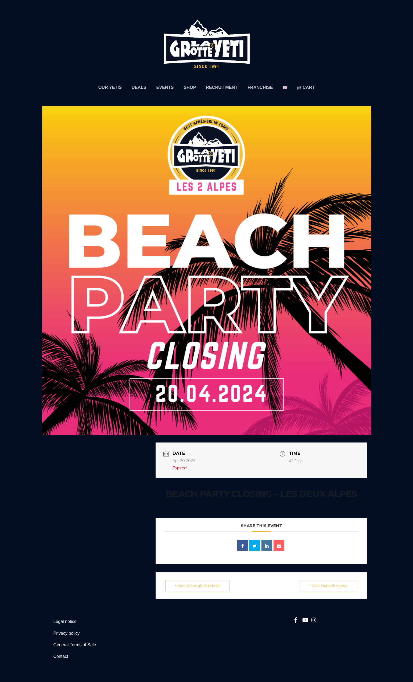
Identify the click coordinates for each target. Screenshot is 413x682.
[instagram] (314, 619)
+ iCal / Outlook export (328, 585)
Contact (60, 656)
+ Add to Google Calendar (197, 585)
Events (165, 87)
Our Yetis (110, 87)
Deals (139, 87)
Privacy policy (66, 633)
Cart (306, 87)
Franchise (260, 87)
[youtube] (305, 619)
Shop (190, 87)
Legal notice (65, 621)
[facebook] (295, 619)
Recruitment (222, 87)
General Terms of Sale (74, 645)
